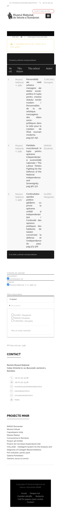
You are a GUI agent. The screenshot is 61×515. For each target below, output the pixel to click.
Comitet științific (24, 496)
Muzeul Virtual (13, 429)
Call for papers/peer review (30, 499)
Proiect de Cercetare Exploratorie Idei (24, 444)
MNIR (38, 487)
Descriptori (16, 305)
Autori (14, 299)
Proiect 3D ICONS (15, 441)
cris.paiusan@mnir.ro (21, 395)
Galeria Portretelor (15, 455)
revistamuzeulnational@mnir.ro (24, 3)
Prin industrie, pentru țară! (18, 453)
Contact (30, 502)
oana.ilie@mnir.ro (20, 391)
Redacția (39, 496)
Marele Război (13, 435)
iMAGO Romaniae (15, 426)
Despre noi (35, 493)
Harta (15, 400)
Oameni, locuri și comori (18, 458)
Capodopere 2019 (15, 432)
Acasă (24, 493)
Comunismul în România (18, 438)
